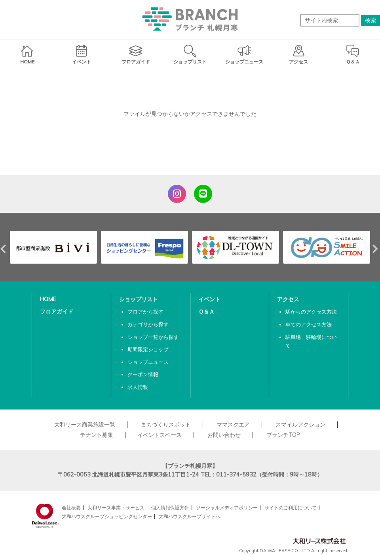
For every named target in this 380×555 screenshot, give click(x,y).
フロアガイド (56, 311)
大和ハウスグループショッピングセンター (107, 516)
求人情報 (137, 387)
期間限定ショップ (148, 349)
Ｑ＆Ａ (206, 311)
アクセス (288, 299)
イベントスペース (159, 434)
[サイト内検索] (329, 20)
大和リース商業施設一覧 (84, 424)
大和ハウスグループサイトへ (189, 516)
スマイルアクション (300, 424)
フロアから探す (145, 311)
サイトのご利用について (290, 508)
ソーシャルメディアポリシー (227, 508)
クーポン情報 (142, 374)
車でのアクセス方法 (308, 324)
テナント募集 (96, 434)
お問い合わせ (224, 434)
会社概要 (71, 508)
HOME (48, 299)
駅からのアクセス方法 (311, 311)
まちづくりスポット (166, 424)
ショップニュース (148, 362)
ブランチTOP (283, 434)
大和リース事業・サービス (115, 508)
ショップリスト (138, 299)
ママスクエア (233, 424)
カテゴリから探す (148, 324)
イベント (209, 299)
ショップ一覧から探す (153, 337)
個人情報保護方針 (170, 508)
